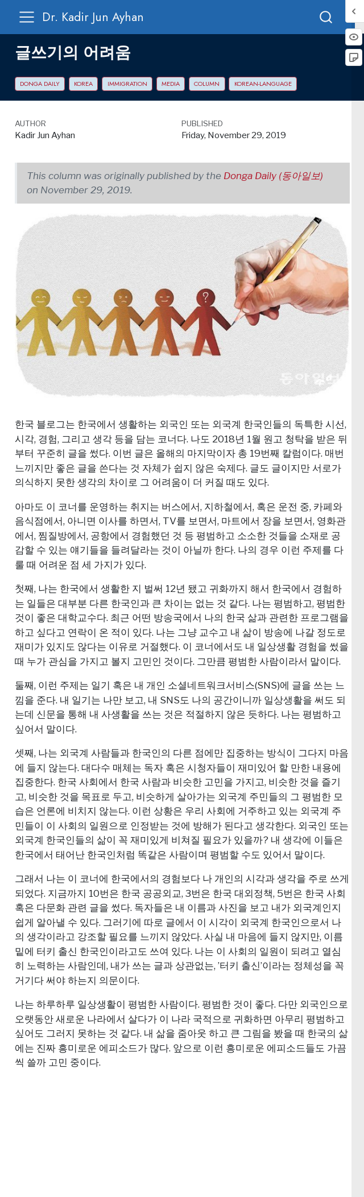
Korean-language (263, 83)
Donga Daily (40, 83)
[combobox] (326, 17)
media (171, 83)
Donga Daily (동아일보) (273, 175)
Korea (83, 83)
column (207, 83)
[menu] (26, 17)
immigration (127, 83)
